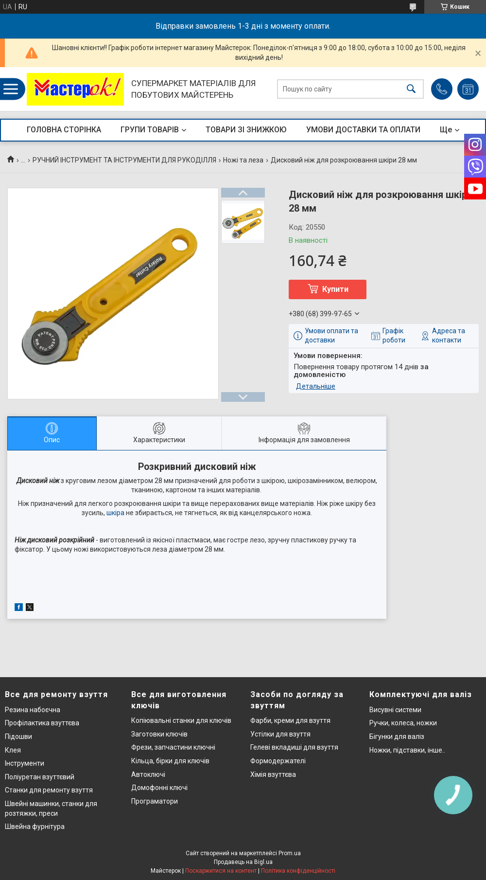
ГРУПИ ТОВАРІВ (150, 129)
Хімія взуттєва (273, 774)
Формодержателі (278, 761)
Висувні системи (395, 710)
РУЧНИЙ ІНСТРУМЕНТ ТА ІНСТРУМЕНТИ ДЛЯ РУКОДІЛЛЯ (124, 160)
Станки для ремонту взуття (49, 790)
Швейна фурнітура (35, 826)
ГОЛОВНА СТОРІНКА (64, 129)
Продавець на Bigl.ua (243, 862)
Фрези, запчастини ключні (173, 747)
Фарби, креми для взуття (290, 720)
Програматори (154, 801)
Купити (335, 289)
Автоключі (148, 774)
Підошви (18, 736)
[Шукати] (411, 89)
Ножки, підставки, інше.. (407, 750)
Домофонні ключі (159, 787)
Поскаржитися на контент (221, 870)
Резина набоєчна (32, 710)
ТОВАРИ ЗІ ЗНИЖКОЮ (246, 129)
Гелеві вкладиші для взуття (294, 747)
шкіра (115, 513)
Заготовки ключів (159, 734)
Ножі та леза (243, 160)
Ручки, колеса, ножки (403, 723)
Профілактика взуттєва (42, 723)
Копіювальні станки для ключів (181, 720)
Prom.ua (289, 853)
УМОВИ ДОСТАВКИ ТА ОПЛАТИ (363, 129)
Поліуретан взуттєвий (39, 777)
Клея (13, 750)
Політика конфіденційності (298, 870)
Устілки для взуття (280, 734)
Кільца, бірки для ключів (170, 761)
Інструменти (24, 763)
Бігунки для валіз (396, 736)
